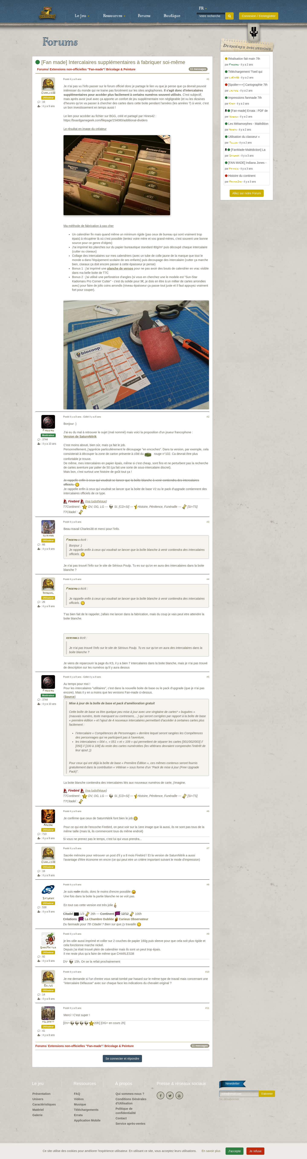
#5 (208, 677)
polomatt (48, 1022)
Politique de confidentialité (126, 1111)
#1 (208, 79)
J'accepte (234, 1151)
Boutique (172, 16)
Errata (78, 1115)
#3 (208, 522)
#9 (208, 934)
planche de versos (120, 268)
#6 (208, 811)
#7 (208, 848)
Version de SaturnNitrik (80, 436)
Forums (144, 16)
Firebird (48, 430)
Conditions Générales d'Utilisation (131, 1101)
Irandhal (48, 593)
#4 (208, 579)
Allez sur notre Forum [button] (246, 193)
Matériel (38, 1109)
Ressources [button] (114, 16)
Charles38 (48, 93)
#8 (208, 884)
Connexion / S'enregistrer (258, 16)
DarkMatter (48, 947)
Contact (121, 1118)
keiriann (48, 535)
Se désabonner (229, 1099)
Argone (48, 825)
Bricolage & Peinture (121, 69)
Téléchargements (86, 1109)
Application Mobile (87, 1120)
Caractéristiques (44, 1104)
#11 (207, 1008)
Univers (37, 1099)
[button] (203, 8)
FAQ (77, 1093)
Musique (80, 1104)
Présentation (41, 1093)
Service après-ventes (130, 1123)
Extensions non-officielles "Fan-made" (77, 69)
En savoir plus (211, 1151)
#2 (208, 416)
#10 (207, 971)
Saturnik (48, 898)
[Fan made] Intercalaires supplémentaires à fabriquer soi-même (110, 62)
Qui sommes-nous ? (130, 1093)
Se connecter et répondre (122, 1058)
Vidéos (79, 1099)
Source (70, 696)
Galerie (37, 1115)
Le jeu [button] (82, 16)
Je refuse (255, 1151)
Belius (48, 985)
